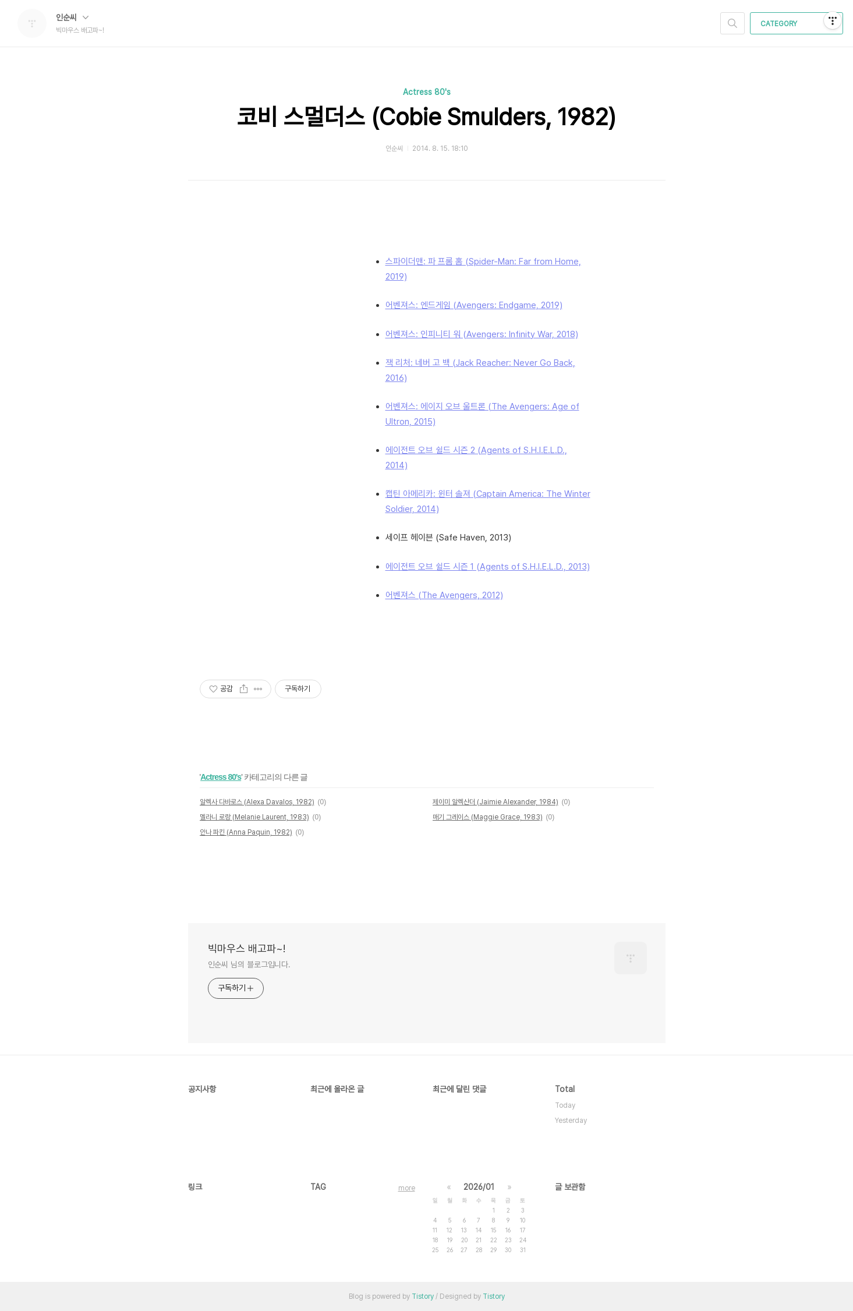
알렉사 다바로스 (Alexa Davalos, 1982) (257, 802)
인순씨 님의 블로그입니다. (249, 964)
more (406, 1188)
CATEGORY (798, 24)
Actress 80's (427, 92)
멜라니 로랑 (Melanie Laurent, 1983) (254, 817)
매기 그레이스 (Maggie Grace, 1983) (488, 817)
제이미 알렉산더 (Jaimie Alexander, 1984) (495, 802)
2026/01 (478, 1187)
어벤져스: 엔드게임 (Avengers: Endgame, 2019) (473, 305)
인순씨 (72, 17)
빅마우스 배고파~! (246, 948)
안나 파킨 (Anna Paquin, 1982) (246, 832)
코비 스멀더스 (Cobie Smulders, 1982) (426, 117)
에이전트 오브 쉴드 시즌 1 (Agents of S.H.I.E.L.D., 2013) (487, 566)
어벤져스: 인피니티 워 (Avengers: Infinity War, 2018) (481, 334)
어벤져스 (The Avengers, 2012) (444, 595)
